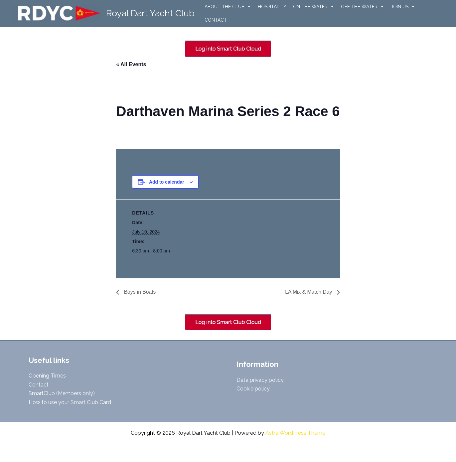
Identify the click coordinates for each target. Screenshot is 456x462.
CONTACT (216, 20)
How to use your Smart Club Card (70, 402)
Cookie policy (253, 388)
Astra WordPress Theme (295, 433)
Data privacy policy (260, 380)
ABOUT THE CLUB (228, 6)
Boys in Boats (139, 292)
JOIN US (403, 6)
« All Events (131, 64)
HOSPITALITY (272, 6)
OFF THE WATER (362, 6)
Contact (39, 385)
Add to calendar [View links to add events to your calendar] (166, 182)
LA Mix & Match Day (309, 292)
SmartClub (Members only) (62, 393)
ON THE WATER (313, 6)
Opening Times (47, 376)
